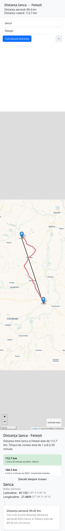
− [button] (5, 421)
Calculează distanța (17, 39)
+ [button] (5, 416)
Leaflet (35, 429)
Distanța (10, 5)
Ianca (22, 5)
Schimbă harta (54, 422)
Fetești (37, 5)
